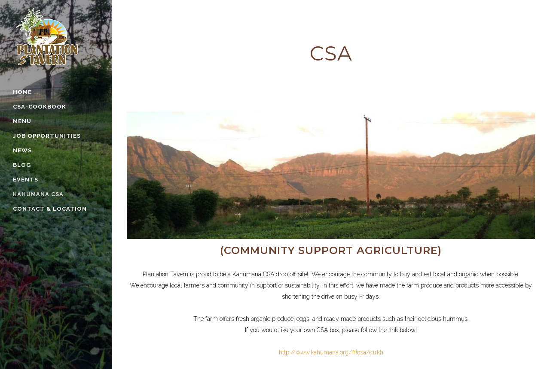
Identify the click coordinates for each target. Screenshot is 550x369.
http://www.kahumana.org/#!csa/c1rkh (331, 352)
